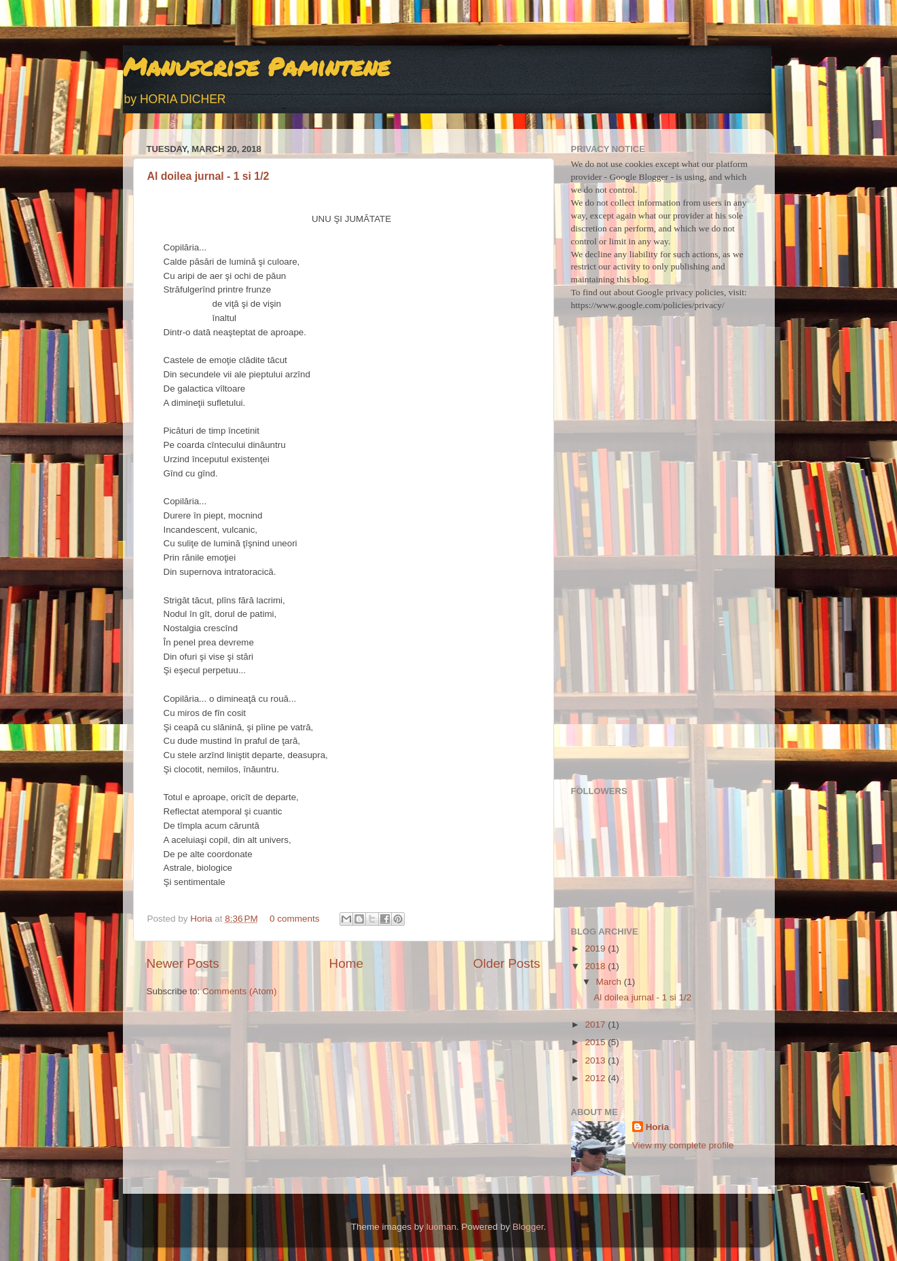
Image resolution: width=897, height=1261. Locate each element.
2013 (596, 1060)
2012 (596, 1078)
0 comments (295, 919)
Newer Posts (183, 963)
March (610, 982)
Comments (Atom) (239, 991)
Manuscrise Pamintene (256, 66)
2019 (596, 948)
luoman (441, 1227)
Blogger (528, 1227)
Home (346, 963)
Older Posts (507, 963)
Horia (202, 919)
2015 (596, 1042)
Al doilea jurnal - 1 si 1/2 (208, 176)
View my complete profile (683, 1145)
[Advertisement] (661, 562)
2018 (596, 966)
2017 (596, 1024)
